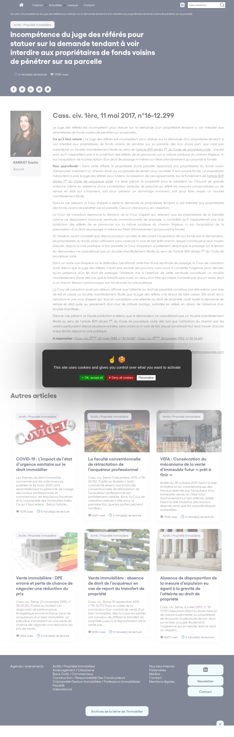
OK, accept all (92, 377)
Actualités (55, 5)
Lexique (73, 5)
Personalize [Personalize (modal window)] (146, 377)
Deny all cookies (121, 377)
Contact (89, 5)
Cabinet (37, 5)
